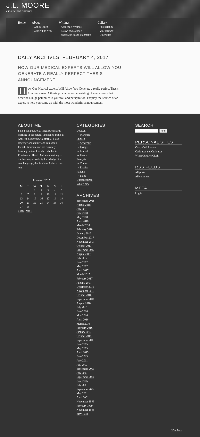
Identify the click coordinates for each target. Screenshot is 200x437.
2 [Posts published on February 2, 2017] (41, 190)
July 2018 (82, 208)
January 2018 (84, 233)
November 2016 (85, 290)
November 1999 (85, 401)
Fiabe (83, 175)
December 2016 (85, 286)
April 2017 (82, 270)
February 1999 (85, 405)
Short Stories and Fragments (76, 34)
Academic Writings (71, 26)
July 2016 (82, 307)
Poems (83, 155)
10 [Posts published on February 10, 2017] (48, 194)
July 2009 (82, 372)
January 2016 (84, 331)
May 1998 (82, 413)
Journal (84, 151)
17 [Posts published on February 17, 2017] (48, 198)
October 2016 (84, 295)
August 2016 (84, 303)
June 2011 (82, 360)
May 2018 (82, 217)
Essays (84, 147)
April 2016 (82, 319)
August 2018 (84, 204)
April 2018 (82, 221)
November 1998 (85, 409)
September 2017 (85, 249)
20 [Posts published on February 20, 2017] (21, 202)
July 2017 (82, 258)
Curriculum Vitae (43, 30)
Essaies (84, 167)
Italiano (81, 171)
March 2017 (83, 274)
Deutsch (81, 130)
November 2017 (85, 241)
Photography (106, 26)
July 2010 (82, 364)
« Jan (21, 210)
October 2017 (84, 245)
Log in (138, 193)
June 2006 (82, 381)
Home (22, 22)
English (81, 138)
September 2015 (85, 340)
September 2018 (85, 200)
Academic (85, 143)
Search (144, 125)
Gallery (102, 22)
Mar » (29, 210)
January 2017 (84, 282)
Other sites (105, 34)
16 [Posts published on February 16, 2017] (41, 198)
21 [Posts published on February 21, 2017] (28, 202)
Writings (64, 22)
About (36, 22)
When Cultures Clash (147, 155)
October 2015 (84, 336)
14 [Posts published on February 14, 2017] (28, 198)
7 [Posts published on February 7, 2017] (28, 194)
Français (81, 159)
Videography (106, 30)
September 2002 (85, 389)
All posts (140, 172)
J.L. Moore (28, 5)
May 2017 (82, 266)
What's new (83, 183)
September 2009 (85, 368)
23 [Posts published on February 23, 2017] (41, 202)
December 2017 (85, 237)
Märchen (85, 134)
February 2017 (85, 278)
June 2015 (82, 344)
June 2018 (82, 213)
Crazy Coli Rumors (145, 147)
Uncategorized (85, 179)
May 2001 (82, 393)
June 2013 (82, 356)
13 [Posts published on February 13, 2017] (21, 198)
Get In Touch (41, 26)
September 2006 (85, 377)
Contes (84, 163)
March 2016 (83, 323)
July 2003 (82, 385)
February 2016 (85, 327)
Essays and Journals (71, 30)
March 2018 (83, 225)
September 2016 (85, 299)
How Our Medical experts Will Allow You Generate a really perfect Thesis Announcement (69, 73)
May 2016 (82, 315)
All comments (143, 176)
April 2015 (82, 352)
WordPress (176, 430)
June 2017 (82, 262)
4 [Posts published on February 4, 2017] (54, 190)
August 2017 (84, 254)
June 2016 (82, 311)
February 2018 (85, 229)
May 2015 (82, 348)
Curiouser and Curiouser (148, 151)
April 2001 (82, 397)
